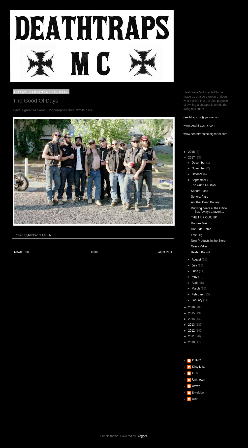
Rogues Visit (199, 223)
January (197, 300)
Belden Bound (200, 252)
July (195, 265)
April (195, 283)
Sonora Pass (199, 191)
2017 (192, 157)
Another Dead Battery (205, 202)
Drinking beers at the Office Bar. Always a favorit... (209, 210)
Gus (195, 373)
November (199, 168)
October (197, 174)
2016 (192, 307)
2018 (192, 152)
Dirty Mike (198, 367)
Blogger (142, 436)
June (195, 271)
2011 (192, 336)
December (199, 162)
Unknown (198, 379)
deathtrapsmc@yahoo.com (201, 117)
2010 (192, 342)
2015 (192, 313)
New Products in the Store (208, 240)
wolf (194, 399)
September (199, 180)
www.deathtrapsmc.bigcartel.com (205, 134)
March (196, 288)
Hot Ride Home (201, 229)
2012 (192, 330)
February (198, 294)
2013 (192, 324)
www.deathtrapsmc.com (199, 125)
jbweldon (198, 392)
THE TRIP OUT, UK (204, 217)
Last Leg (196, 235)
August (197, 259)
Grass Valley (199, 246)
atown (196, 386)
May (195, 277)
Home (94, 252)
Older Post (165, 252)
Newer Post (22, 252)
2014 (192, 319)
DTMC (196, 360)
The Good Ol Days (203, 185)
